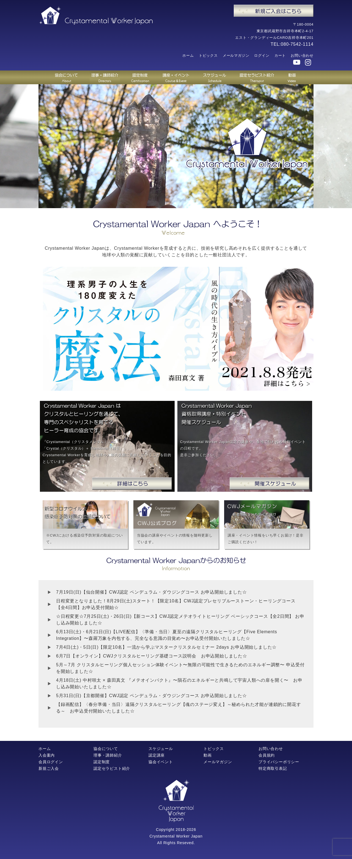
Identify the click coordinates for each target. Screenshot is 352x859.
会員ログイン (50, 762)
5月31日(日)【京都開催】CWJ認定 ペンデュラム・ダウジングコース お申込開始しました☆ (151, 695)
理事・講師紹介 (108, 755)
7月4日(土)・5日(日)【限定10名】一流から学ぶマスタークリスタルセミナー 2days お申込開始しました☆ (166, 647)
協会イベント (160, 762)
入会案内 (46, 755)
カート (280, 55)
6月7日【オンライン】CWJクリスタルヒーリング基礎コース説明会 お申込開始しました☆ (151, 656)
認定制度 (102, 762)
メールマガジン (236, 55)
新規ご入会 (48, 768)
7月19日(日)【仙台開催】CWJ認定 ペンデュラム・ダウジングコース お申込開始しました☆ (151, 592)
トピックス (208, 55)
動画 (208, 755)
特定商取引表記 (272, 768)
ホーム (188, 55)
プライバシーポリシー (278, 762)
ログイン (261, 55)
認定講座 (156, 755)
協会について (106, 748)
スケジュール (160, 748)
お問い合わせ (302, 55)
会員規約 (266, 755)
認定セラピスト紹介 (112, 768)
